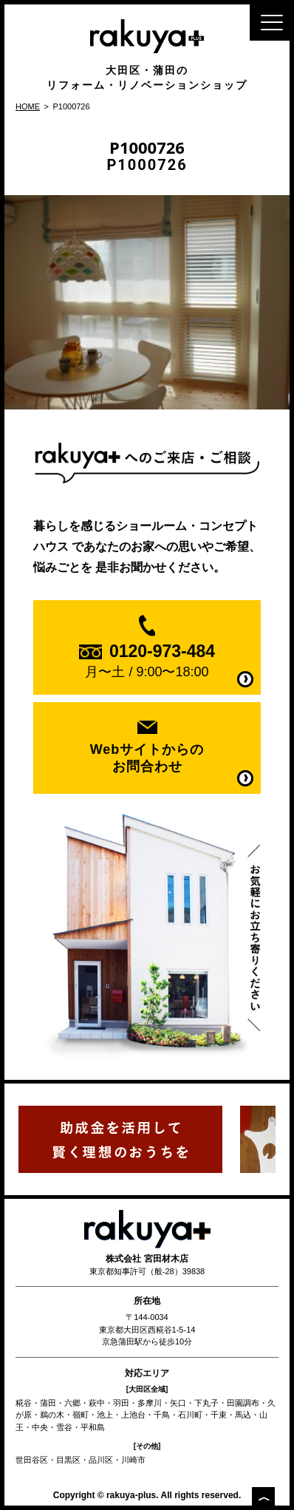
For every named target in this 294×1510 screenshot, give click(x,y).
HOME (28, 106)
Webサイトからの (147, 758)
